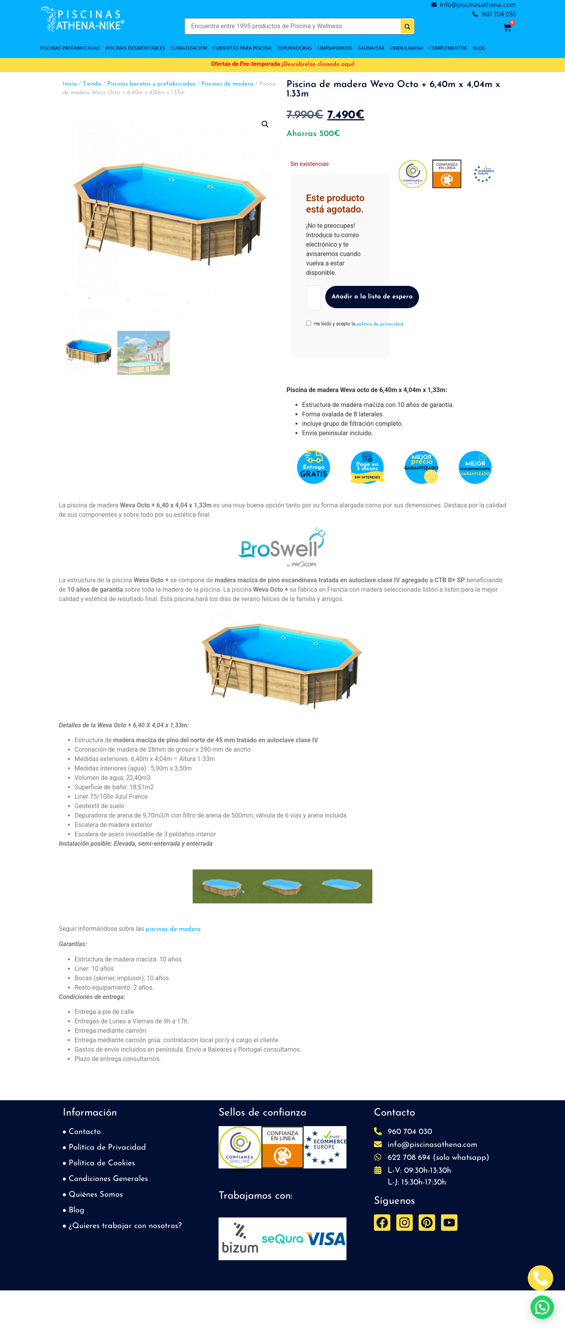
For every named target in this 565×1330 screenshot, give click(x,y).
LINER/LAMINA (406, 48)
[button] (265, 124)
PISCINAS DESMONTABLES (135, 48)
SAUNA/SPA (371, 48)
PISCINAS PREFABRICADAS (70, 48)
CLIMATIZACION (189, 48)
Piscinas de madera (227, 84)
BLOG (479, 48)
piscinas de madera (173, 929)
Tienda (92, 84)
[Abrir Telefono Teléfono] (540, 1278)
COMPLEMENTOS (448, 48)
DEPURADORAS (294, 48)
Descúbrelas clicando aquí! (318, 64)
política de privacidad (379, 324)
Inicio (70, 84)
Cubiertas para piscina (242, 48)
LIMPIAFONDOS (334, 48)
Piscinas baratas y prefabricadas (151, 84)
